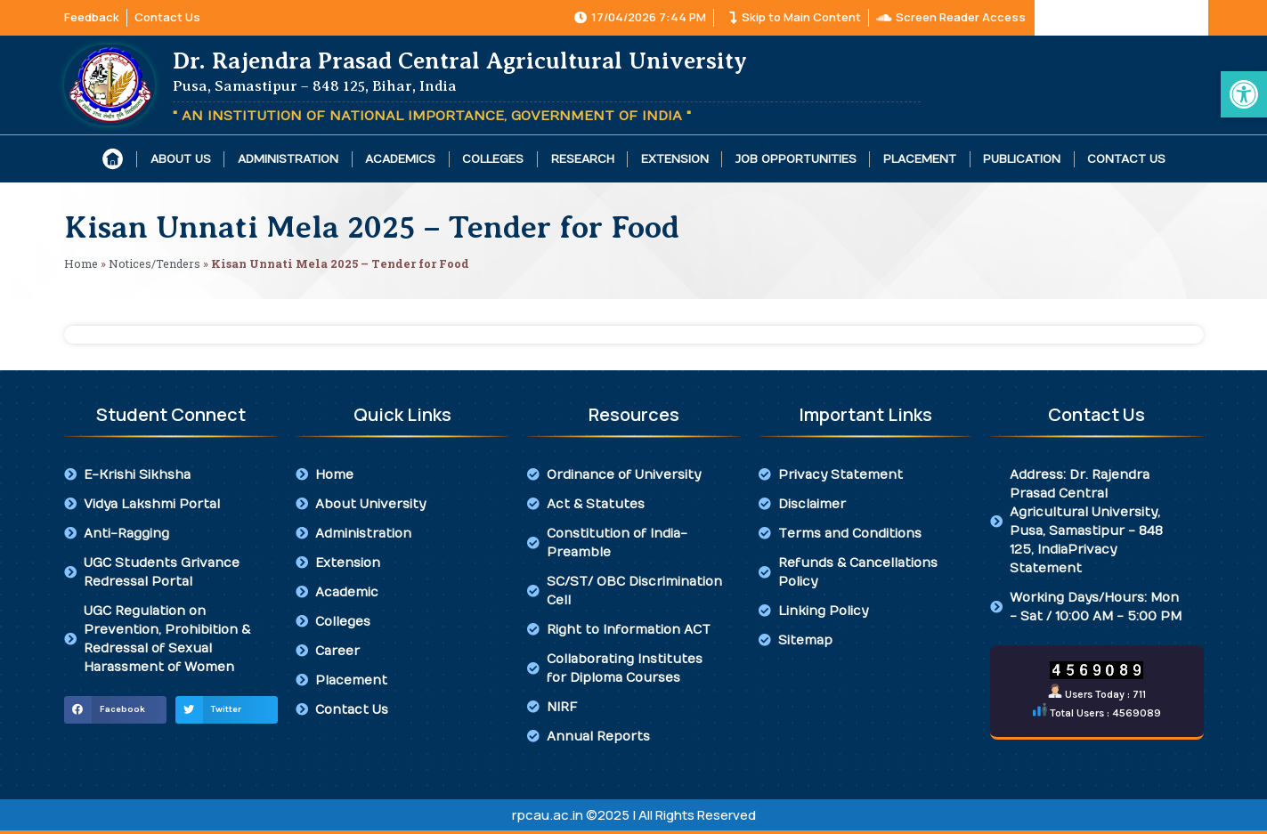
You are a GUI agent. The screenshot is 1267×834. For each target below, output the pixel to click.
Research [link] (582, 159)
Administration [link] (288, 159)
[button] (115, 710)
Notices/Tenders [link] (154, 263)
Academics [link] (400, 159)
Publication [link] (1021, 159)
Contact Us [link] (1126, 159)
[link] (1244, 94)
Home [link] (81, 263)
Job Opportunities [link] (796, 159)
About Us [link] (180, 159)
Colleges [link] (493, 159)
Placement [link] (919, 159)
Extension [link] (675, 159)
